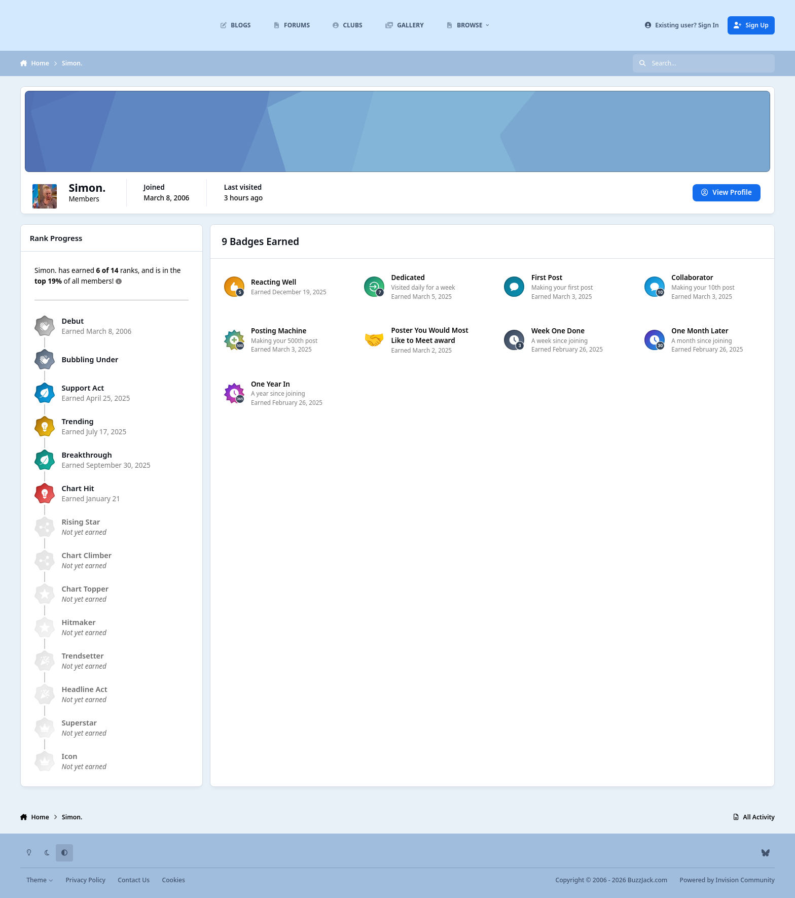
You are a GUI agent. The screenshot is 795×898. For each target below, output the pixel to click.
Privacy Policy (85, 880)
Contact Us (134, 880)
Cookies (173, 880)
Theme (39, 880)
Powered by (727, 880)
